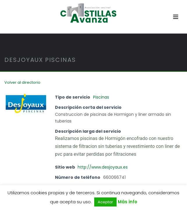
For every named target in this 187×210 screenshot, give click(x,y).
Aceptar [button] (105, 202)
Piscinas (101, 97)
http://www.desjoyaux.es (103, 167)
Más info (127, 202)
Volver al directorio (22, 82)
